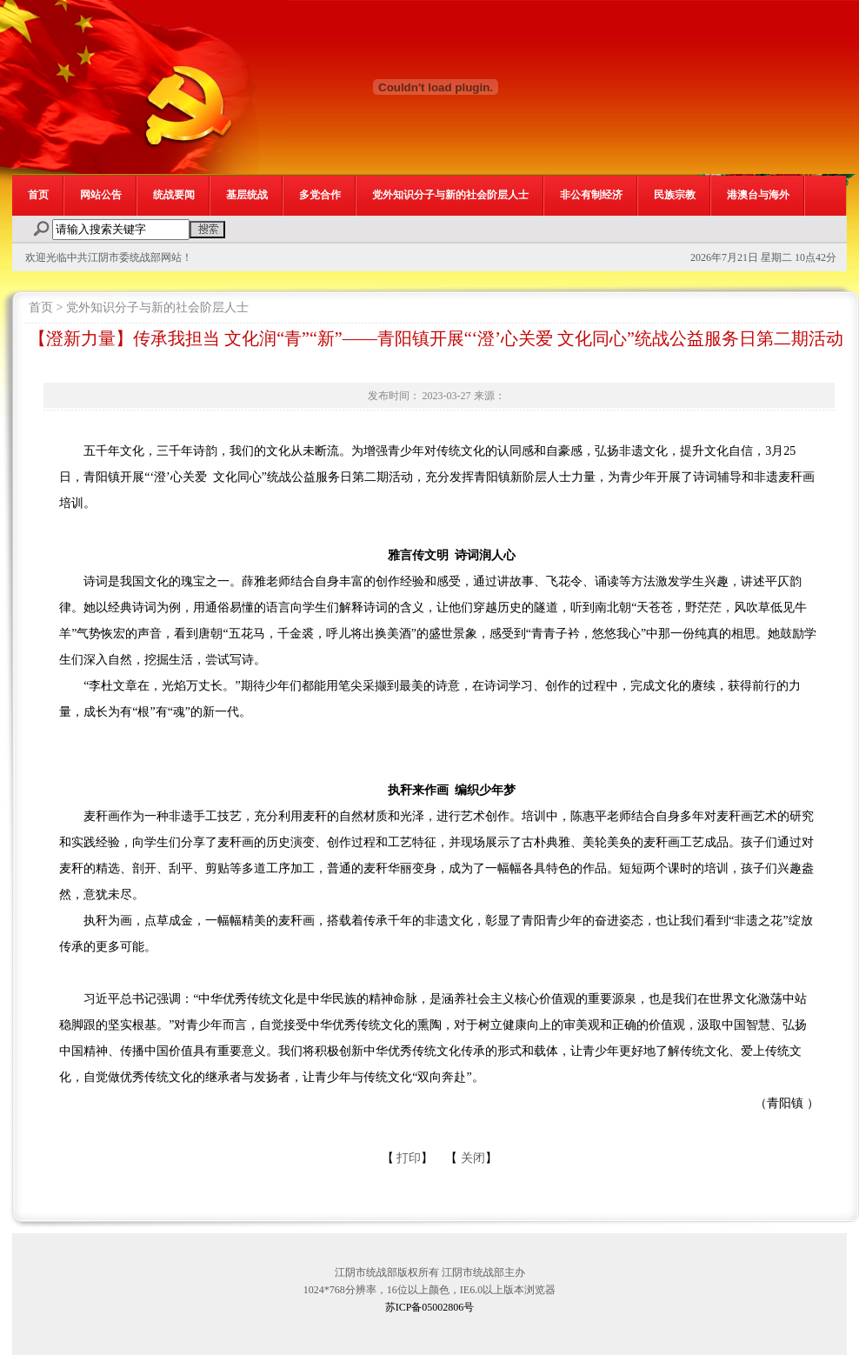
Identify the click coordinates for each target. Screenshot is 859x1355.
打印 (408, 1158)
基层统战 (247, 195)
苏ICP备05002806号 (430, 1307)
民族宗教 (675, 195)
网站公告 (101, 195)
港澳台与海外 (758, 195)
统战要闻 (174, 195)
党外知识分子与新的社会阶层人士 (450, 195)
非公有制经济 (591, 195)
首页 (38, 195)
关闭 (473, 1158)
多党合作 (320, 195)
